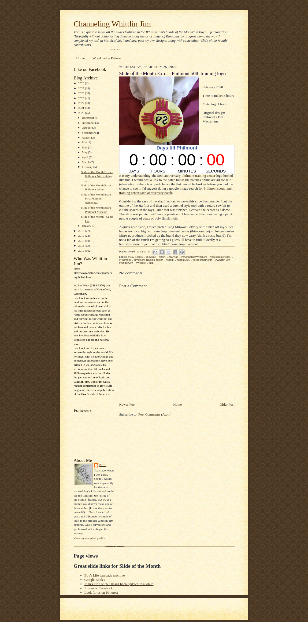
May (85, 152)
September (88, 132)
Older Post (227, 404)
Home (80, 58)
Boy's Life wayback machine (104, 575)
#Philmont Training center (148, 259)
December (88, 117)
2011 (81, 245)
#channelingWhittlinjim (194, 256)
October (87, 127)
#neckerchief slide (220, 256)
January (87, 225)
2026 (81, 83)
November (88, 122)
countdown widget (177, 159)
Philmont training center (198, 176)
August (86, 137)
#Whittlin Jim (223, 259)
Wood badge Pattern (106, 58)
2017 (81, 240)
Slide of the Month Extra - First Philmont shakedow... (97, 198)
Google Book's (94, 580)
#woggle (141, 262)
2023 (81, 98)
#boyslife (151, 256)
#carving (173, 256)
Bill (102, 465)
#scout (169, 259)
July (84, 142)
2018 (81, 235)
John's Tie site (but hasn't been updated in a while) (119, 584)
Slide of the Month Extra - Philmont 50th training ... (97, 176)
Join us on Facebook (98, 588)
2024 (81, 93)
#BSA (162, 256)
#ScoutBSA (183, 259)
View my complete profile (89, 538)
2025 (81, 88)
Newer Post (127, 404)
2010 (81, 250)
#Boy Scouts (135, 256)
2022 (81, 103)
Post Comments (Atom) (155, 414)
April (85, 157)
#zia (151, 262)
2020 (81, 112)
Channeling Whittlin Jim (112, 24)
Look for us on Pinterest (101, 592)
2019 (81, 230)
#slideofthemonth (202, 259)
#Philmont (125, 259)
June (85, 147)
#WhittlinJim (126, 262)
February (87, 166)
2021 (81, 107)
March (86, 162)
